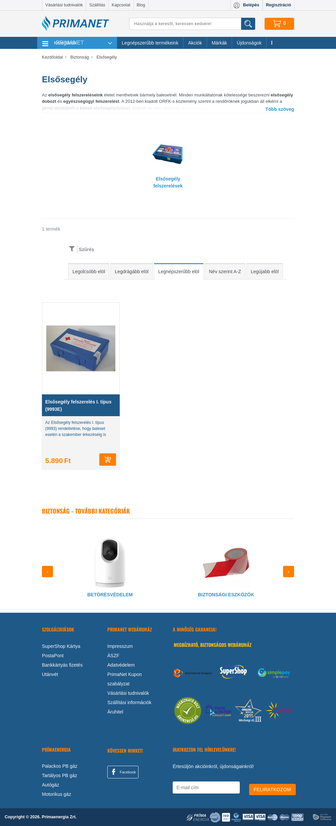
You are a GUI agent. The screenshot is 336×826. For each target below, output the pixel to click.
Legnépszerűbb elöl (178, 271)
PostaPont (53, 655)
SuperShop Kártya (61, 646)
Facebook (123, 772)
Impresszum (120, 646)
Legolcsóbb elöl (88, 271)
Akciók (195, 43)
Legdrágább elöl (131, 271)
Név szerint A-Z (225, 271)
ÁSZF (113, 655)
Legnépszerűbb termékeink (150, 43)
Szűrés (86, 249)
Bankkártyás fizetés (62, 665)
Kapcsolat (121, 5)
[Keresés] (192, 24)
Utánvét (50, 674)
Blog (141, 5)
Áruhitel (115, 712)
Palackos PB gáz (59, 766)
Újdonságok (249, 43)
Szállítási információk (129, 702)
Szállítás (97, 5)
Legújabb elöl (265, 271)
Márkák (219, 43)
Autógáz (50, 784)
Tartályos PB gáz (59, 775)
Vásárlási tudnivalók (64, 5)
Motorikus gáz (56, 794)
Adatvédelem (121, 665)
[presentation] (47, 571)
